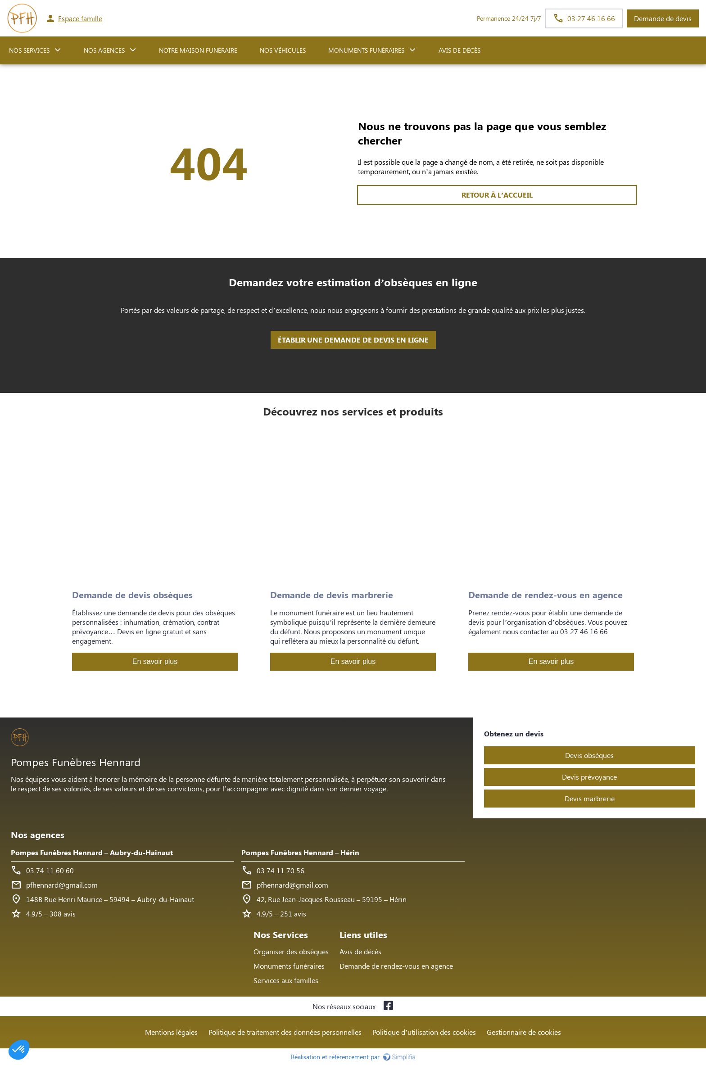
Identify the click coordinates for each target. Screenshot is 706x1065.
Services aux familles (285, 980)
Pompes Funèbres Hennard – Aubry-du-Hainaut (92, 852)
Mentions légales (171, 1032)
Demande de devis (663, 18)
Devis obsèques (589, 755)
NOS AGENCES (104, 50)
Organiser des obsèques (291, 951)
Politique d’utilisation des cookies (424, 1032)
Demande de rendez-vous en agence (396, 965)
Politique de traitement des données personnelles (285, 1032)
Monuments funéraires (366, 50)
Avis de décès (459, 50)
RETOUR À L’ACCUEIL (208, 194)
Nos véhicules (283, 50)
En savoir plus (155, 661)
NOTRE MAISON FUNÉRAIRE (198, 50)
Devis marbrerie (590, 798)
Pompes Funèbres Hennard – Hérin (300, 852)
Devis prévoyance (589, 776)
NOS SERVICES (29, 50)
